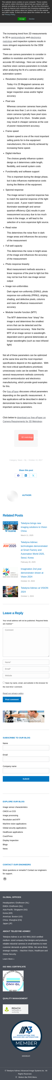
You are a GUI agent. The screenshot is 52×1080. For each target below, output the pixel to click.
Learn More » (8, 959)
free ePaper (13, 391)
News (20, 460)
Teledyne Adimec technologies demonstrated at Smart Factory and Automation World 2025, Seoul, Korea (34, 550)
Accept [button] (21, 19)
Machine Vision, (27, 951)
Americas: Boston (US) (12, 916)
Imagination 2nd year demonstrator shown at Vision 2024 (32, 573)
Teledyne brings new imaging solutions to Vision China (34, 527)
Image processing (10, 815)
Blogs (5, 844)
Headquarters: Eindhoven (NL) (16, 903)
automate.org (26, 1055)
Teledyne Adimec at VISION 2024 (34, 590)
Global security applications (14, 828)
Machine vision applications (14, 824)
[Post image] (10, 526)
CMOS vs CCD (9, 811)
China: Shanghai (10, 920)
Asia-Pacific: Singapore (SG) (15, 910)
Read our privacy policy (13, 693)
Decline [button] (32, 19)
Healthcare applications (13, 832)
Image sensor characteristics (15, 807)
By (25, 460)
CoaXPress (8, 836)
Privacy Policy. (10, 15)
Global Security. (9, 954)
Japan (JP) (7, 923)
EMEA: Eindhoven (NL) (13, 906)
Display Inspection (11, 840)
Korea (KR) (7, 913)
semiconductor (18, 37)
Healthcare (39, 951)
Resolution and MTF (11, 819)
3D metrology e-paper (27, 437)
